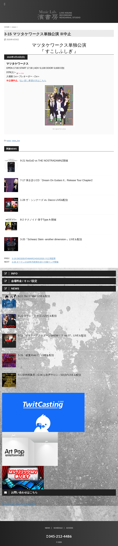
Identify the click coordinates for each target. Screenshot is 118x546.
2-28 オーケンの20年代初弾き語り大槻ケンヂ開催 (35, 262)
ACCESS (69, 528)
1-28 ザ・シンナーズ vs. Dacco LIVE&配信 (44, 200)
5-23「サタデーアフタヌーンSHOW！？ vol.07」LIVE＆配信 (52, 335)
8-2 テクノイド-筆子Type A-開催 (38, 219)
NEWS (47, 528)
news (9, 141)
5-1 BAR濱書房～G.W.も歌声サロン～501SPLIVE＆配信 (49, 374)
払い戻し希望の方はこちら (33, 80)
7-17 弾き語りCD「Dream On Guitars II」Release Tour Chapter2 (56, 180)
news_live (16, 141)
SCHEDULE (58, 528)
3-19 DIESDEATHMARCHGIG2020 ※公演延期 (33, 258)
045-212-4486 (59, 536)
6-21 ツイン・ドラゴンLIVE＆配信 (37, 315)
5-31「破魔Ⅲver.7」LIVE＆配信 (36, 355)
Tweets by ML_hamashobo (18, 503)
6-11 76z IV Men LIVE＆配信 (34, 296)
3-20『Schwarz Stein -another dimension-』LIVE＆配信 (51, 239)
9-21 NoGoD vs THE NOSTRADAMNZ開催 (44, 160)
